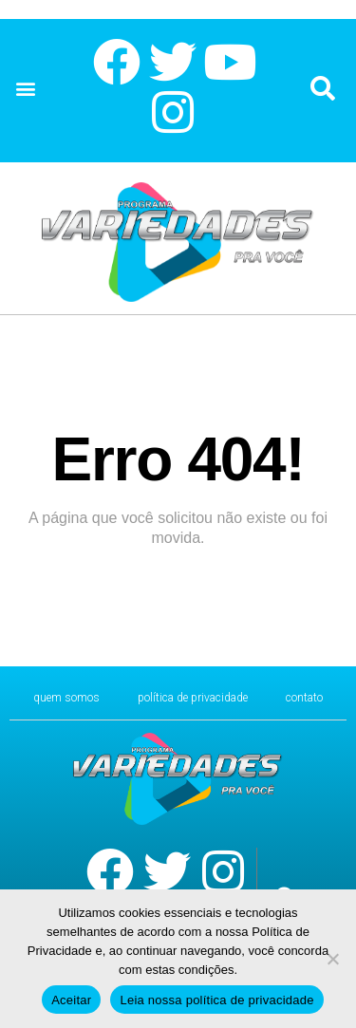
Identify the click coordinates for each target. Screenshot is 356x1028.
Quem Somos (66, 697)
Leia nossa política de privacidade (216, 1000)
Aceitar (71, 1000)
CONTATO (304, 697)
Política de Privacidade (193, 697)
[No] (332, 958)
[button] (25, 88)
